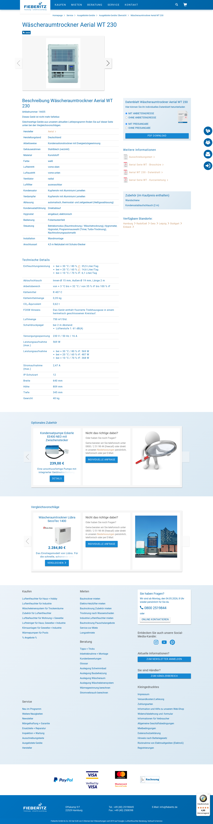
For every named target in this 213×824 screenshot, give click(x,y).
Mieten (76, 6)
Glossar (84, 663)
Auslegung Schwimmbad (93, 668)
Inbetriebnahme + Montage (94, 653)
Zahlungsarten (145, 704)
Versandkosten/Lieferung (151, 699)
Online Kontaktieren (155, 619)
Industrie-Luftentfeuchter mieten (96, 618)
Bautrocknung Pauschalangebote (97, 623)
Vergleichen (57, 562)
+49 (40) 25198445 (124, 807)
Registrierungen (146, 747)
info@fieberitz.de (168, 807)
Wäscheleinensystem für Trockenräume (42, 608)
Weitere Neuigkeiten (32, 713)
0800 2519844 (155, 608)
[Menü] (208, 795)
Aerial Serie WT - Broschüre (146, 164)
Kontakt (131, 6)
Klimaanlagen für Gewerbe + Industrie (41, 627)
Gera (155, 223)
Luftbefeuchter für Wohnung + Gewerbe (42, 618)
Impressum (143, 694)
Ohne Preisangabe (138, 128)
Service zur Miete (89, 627)
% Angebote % (29, 637)
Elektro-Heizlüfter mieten (92, 603)
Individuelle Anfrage (101, 459)
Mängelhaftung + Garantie (36, 723)
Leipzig (164, 223)
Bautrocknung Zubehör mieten (96, 608)
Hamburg (129, 223)
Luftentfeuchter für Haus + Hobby (39, 598)
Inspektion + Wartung (33, 733)
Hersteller (27, 747)
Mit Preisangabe (136, 124)
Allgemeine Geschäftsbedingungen (156, 723)
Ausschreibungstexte (33, 738)
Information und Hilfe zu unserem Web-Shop (161, 709)
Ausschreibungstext (142, 157)
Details (57, 478)
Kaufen (60, 6)
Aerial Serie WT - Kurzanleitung (148, 180)
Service (114, 6)
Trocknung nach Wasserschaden (97, 613)
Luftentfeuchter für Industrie (37, 603)
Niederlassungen (105, 449)
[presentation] (18, 63)
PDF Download (157, 135)
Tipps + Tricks (87, 648)
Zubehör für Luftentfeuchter (36, 613)
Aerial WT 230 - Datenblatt (146, 172)
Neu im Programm (31, 709)
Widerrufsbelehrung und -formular (155, 713)
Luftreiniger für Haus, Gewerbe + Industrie (43, 623)
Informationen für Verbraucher (153, 718)
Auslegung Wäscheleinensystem (97, 682)
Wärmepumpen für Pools (35, 632)
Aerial (52, 131)
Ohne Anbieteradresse (140, 117)
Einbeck (128, 227)
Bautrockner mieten (90, 598)
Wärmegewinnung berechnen (95, 687)
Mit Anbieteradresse (139, 113)
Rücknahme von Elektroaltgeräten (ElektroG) (161, 743)
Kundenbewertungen (90, 658)
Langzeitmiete (87, 632)
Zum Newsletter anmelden (164, 659)
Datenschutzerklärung (149, 733)
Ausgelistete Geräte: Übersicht (113, 15)
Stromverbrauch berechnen (94, 692)
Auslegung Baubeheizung (93, 673)
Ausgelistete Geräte (86, 15)
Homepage (58, 15)
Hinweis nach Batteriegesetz (152, 738)
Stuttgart (176, 223)
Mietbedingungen (147, 728)
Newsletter (27, 718)
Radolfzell (143, 223)
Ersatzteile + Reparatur (34, 728)
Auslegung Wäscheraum (92, 678)
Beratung (94, 6)
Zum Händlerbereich (164, 676)
